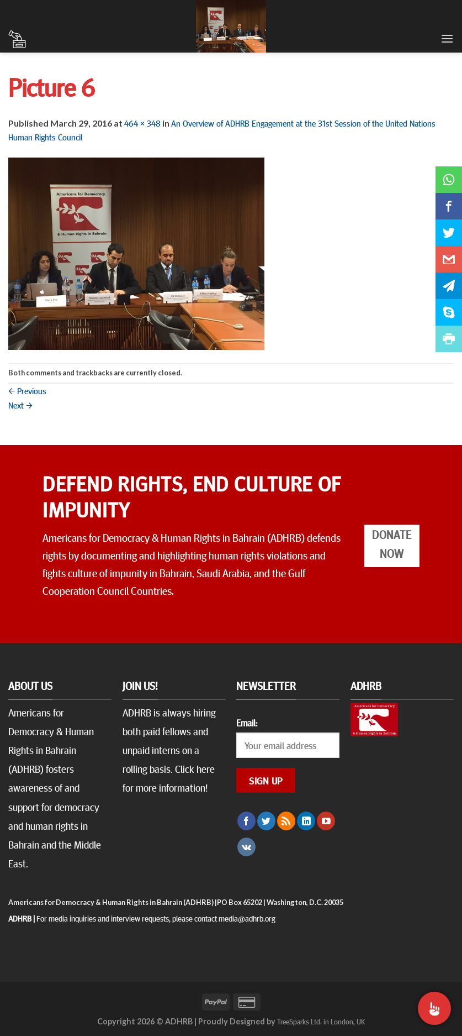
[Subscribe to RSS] (286, 821)
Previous (27, 390)
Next (20, 405)
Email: (246, 722)
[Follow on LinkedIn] (306, 821)
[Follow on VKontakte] (246, 847)
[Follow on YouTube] (326, 821)
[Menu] (447, 38)
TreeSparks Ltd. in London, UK (321, 1021)
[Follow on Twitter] (266, 821)
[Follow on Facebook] (246, 821)
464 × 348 (142, 123)
